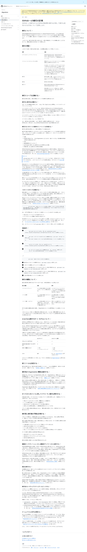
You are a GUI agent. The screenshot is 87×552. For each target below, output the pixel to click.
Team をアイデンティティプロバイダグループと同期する (35, 524)
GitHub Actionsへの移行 (52, 461)
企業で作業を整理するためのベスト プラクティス (48, 388)
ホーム (3, 9)
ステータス (42, 547)
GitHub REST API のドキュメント (37, 482)
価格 (45, 547)
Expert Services (59, 353)
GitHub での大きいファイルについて (41, 203)
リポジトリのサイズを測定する (31, 190)
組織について (47, 377)
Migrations (5, 12)
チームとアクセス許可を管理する (32, 512)
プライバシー (36, 547)
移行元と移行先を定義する (30, 102)
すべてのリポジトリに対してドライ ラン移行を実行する (41, 394)
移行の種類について (29, 279)
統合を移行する (27, 467)
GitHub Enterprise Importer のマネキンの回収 (42, 508)
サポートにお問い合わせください (29, 540)
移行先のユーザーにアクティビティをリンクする (36, 486)
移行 (23, 17)
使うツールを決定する (30, 363)
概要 (26, 17)
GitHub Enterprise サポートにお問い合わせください (52, 13)
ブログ (58, 547)
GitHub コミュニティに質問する (29, 538)
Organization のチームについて (30, 518)
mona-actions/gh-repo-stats (43, 153)
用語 (32, 547)
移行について (27, 31)
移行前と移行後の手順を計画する (34, 414)
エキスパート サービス (51, 547)
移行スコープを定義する (31, 95)
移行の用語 (26, 46)
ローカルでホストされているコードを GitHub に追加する (37, 221)
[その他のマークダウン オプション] (83, 22)
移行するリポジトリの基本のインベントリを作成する (37, 126)
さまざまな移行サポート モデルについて (36, 319)
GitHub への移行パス (40, 367)
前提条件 (25, 228)
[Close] (84, 2)
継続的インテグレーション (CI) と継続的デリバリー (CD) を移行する (41, 444)
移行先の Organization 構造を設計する (36, 372)
